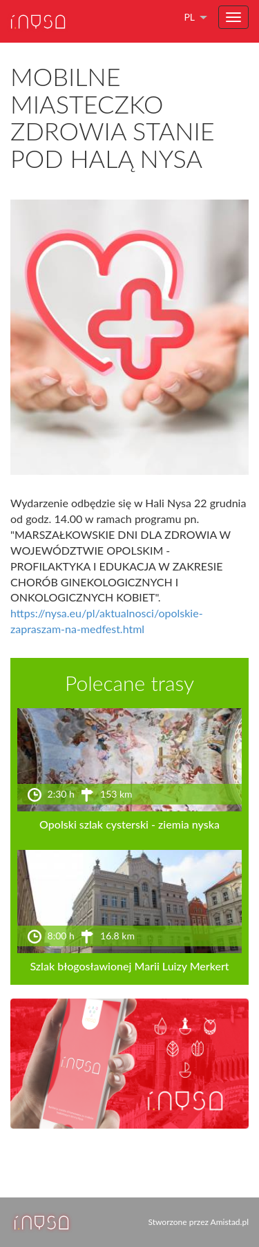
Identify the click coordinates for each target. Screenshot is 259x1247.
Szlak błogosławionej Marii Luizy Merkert (129, 965)
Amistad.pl (230, 1222)
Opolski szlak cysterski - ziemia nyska (129, 824)
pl (189, 17)
